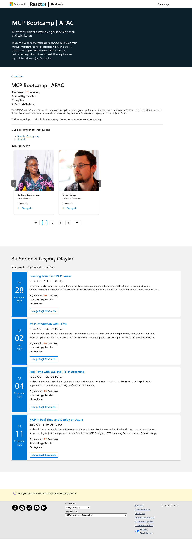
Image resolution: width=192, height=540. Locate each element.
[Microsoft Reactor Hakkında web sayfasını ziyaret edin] (57, 4)
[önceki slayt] (13, 183)
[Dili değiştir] (77, 507)
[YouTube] (37, 508)
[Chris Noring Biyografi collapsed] (70, 208)
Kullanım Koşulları (144, 521)
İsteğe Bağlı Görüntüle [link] (44, 311)
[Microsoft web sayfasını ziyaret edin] (18, 4)
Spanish (21, 139)
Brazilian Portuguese (28, 136)
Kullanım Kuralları (144, 525)
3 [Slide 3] (60, 222)
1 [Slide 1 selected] (44, 222)
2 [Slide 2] (52, 222)
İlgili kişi (139, 505)
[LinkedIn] (44, 508)
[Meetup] (22, 508)
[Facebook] (15, 508)
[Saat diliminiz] (96, 515)
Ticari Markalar (142, 509)
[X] (30, 508)
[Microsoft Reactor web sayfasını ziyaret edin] (38, 4)
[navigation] (36, 222)
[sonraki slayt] (98, 183)
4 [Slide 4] (68, 222)
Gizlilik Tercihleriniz (143, 531)
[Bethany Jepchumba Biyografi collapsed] (25, 208)
